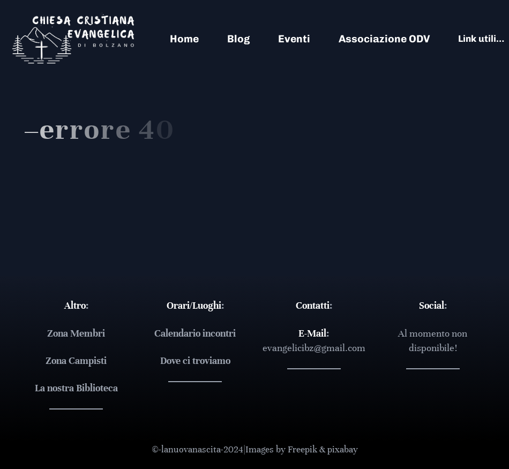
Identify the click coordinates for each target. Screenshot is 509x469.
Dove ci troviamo (195, 361)
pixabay (342, 449)
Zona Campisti (76, 361)
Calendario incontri (195, 333)
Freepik (302, 449)
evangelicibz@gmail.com (314, 348)
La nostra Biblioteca (76, 388)
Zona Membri (76, 333)
